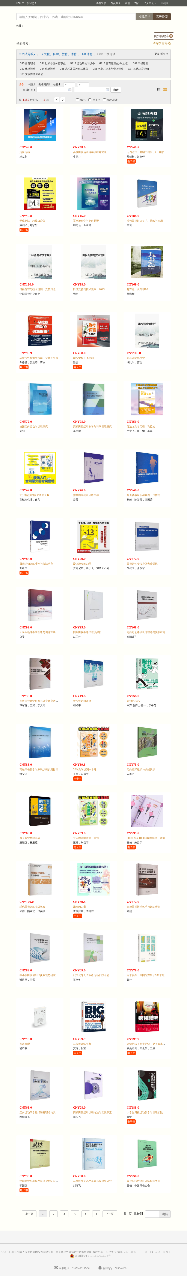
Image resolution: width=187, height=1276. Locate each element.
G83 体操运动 (27, 69)
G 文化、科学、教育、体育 (59, 54)
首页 (137, 3)
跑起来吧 (25, 1044)
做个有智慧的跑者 (30, 838)
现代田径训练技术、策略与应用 (145, 220)
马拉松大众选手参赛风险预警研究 (92, 1181)
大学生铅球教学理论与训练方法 (38, 632)
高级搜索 (162, 17)
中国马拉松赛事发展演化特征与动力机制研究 (45, 1181)
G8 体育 (87, 54)
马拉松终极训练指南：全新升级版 (39, 358)
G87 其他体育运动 (138, 69)
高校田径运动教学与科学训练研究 (92, 426)
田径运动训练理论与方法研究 (36, 563)
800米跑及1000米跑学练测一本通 (146, 838)
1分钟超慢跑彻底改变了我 (34, 495)
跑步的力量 (79, 906)
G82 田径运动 (140, 63)
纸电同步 (110, 100)
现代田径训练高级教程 (32, 906)
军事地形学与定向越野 (86, 220)
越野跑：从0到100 (137, 289)
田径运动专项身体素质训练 (142, 563)
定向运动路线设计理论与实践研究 (146, 632)
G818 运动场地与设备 (82, 63)
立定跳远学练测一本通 (86, 838)
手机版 (165, 3)
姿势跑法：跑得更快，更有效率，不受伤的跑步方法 (156, 1044)
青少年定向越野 (82, 701)
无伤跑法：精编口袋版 (32, 220)
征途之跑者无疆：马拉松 (141, 426)
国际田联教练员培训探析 (87, 632)
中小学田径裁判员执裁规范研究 (38, 975)
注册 (127, 3)
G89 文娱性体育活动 (31, 74)
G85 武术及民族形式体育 (74, 69)
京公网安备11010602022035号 (93, 1256)
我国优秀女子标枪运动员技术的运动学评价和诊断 (101, 975)
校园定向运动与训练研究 (34, 426)
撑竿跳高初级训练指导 (86, 495)
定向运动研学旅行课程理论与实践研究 (41, 1112)
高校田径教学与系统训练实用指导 (39, 769)
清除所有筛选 (162, 43)
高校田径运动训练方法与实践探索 (92, 1112)
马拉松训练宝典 (82, 1044)
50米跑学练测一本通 (85, 769)
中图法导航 (26, 54)
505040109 (121, 1268)
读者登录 (101, 3)
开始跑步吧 (133, 701)
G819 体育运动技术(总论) (113, 63)
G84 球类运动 (47, 69)
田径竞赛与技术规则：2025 (89, 289)
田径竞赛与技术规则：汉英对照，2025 (42, 289)
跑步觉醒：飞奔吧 (83, 358)
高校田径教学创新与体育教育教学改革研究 (44, 701)
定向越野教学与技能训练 (141, 769)
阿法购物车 (163, 36)
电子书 (94, 100)
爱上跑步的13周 (82, 563)
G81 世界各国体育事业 (53, 63)
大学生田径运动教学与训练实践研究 (147, 1112)
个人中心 (149, 3)
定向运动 (25, 152)
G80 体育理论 (27, 63)
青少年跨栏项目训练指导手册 (143, 1181)
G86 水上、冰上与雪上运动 (108, 69)
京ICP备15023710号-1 (157, 1252)
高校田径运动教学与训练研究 (143, 906)
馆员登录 (115, 3)
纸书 (81, 100)
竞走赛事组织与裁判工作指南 (143, 495)
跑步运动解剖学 (136, 358)
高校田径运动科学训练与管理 (90, 152)
